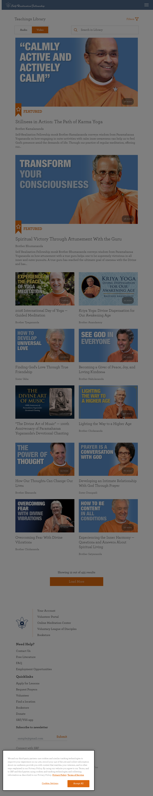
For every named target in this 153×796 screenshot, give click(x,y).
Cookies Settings (50, 783)
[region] (48, 770)
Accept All (78, 783)
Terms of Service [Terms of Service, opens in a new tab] (75, 775)
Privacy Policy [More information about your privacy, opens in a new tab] (59, 775)
